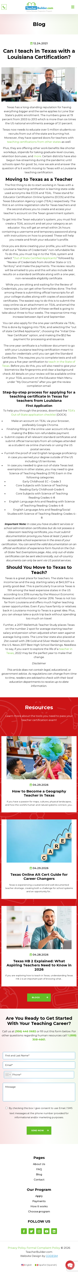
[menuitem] (26, 1265)
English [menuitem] (28, 1265)
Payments (39, 1201)
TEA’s (71, 410)
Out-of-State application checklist (33, 414)
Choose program (39, 1211)
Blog (39, 1174)
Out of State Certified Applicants (35, 258)
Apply (39, 1196)
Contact (39, 1179)
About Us (39, 1164)
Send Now (37, 1130)
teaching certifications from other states (34, 141)
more (37, 156)
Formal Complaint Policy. (43, 1247)
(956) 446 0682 (25, 1031)
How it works (39, 1206)
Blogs (36, 997)
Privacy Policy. (17, 1247)
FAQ (39, 1169)
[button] (70, 1265)
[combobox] (8, 1075)
